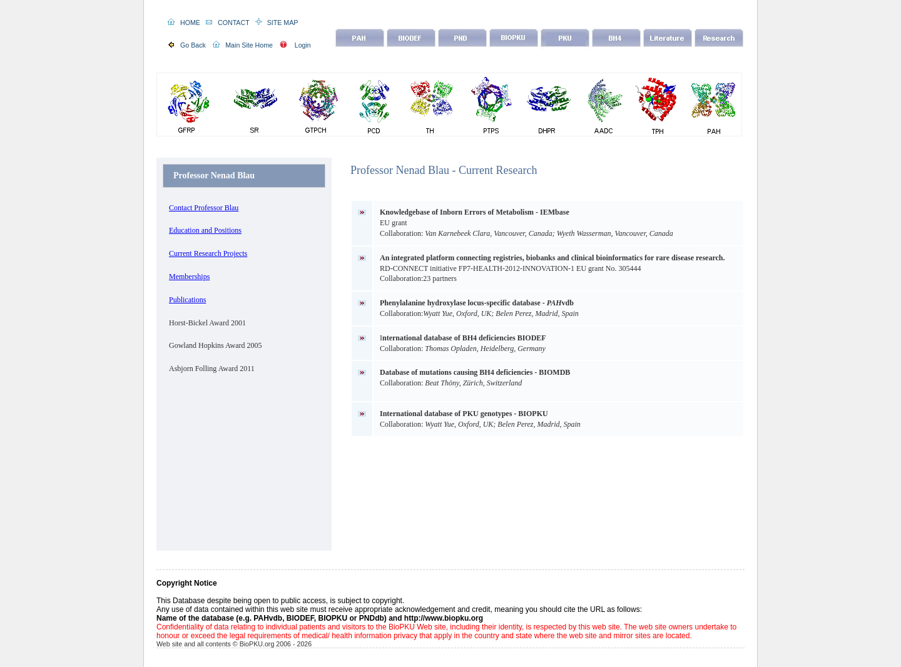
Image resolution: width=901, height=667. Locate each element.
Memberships (189, 276)
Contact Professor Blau (203, 207)
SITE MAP (282, 22)
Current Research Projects (208, 253)
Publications (187, 299)
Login (303, 45)
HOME (190, 22)
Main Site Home (249, 45)
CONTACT (234, 22)
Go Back (193, 45)
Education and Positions (205, 230)
